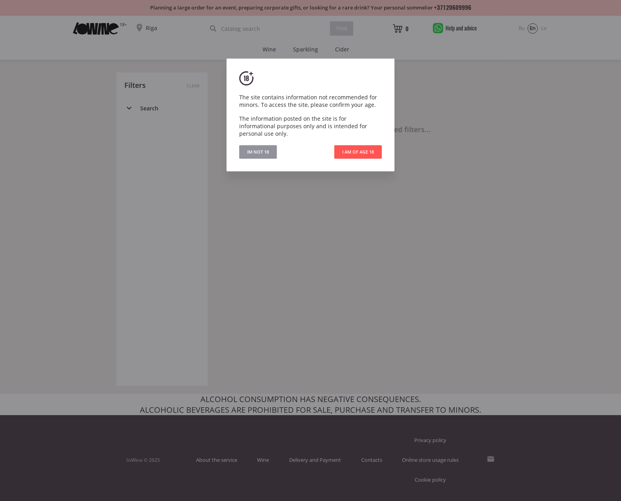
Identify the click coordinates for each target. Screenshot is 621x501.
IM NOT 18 (258, 152)
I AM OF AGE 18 (358, 152)
